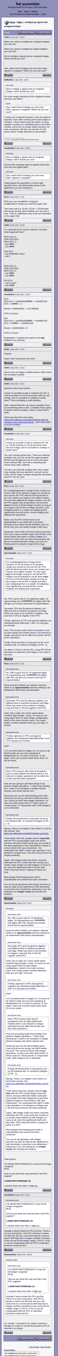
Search (26, 11)
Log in (43, 14)
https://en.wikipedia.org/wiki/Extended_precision (26, 833)
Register (34, 11)
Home (20, 11)
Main (20, 22)
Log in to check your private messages (24, 14)
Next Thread (45, 1347)
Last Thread (34, 1347)
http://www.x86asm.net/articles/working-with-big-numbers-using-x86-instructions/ (26, 421)
